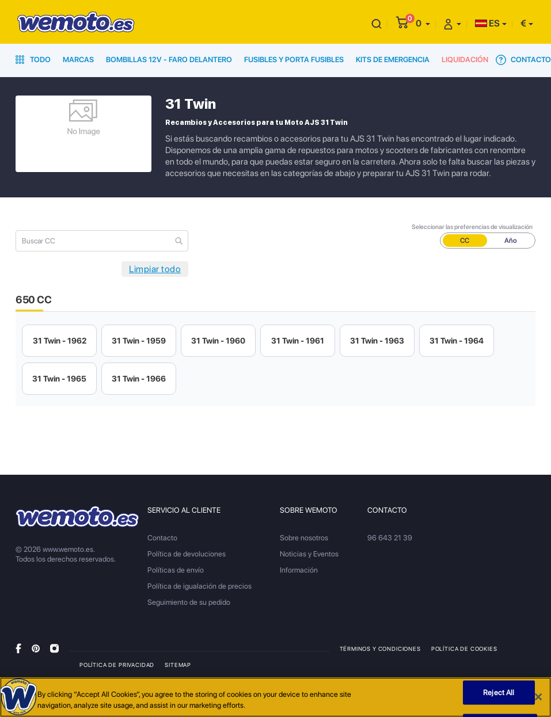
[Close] (538, 697)
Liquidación (465, 59)
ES (487, 23)
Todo (33, 59)
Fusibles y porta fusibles (294, 59)
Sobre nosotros (304, 537)
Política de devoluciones (186, 554)
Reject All (498, 692)
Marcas (78, 59)
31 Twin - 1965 (59, 378)
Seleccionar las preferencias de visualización (472, 227)
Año (510, 241)
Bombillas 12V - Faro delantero (169, 59)
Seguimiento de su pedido (188, 602)
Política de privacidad (116, 664)
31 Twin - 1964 (457, 340)
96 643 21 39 (389, 537)
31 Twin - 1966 (139, 378)
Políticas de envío (175, 570)
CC (464, 241)
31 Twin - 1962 (59, 340)
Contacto (523, 60)
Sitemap (178, 664)
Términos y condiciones (380, 648)
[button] (423, 23)
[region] (275, 697)
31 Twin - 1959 (139, 340)
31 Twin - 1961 (297, 340)
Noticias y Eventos (309, 554)
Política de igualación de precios (199, 586)
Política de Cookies (464, 648)
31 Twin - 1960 (218, 340)
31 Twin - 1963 (377, 340)
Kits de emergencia (393, 59)
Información (299, 570)
